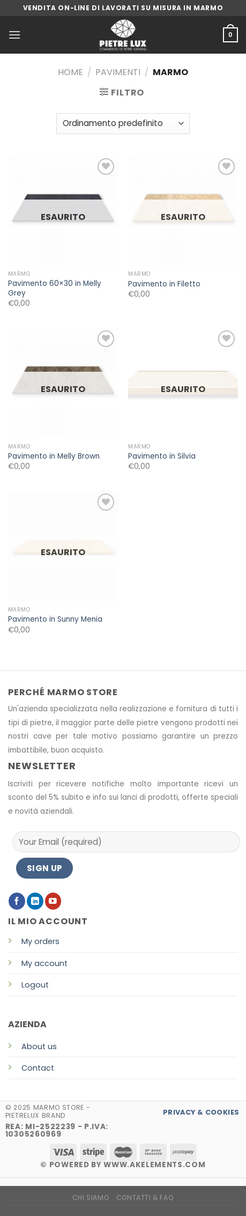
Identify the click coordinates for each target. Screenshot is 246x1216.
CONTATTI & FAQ (145, 1197)
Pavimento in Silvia (162, 456)
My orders (40, 941)
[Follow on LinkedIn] (35, 901)
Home (70, 72)
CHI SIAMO (90, 1197)
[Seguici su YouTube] (53, 901)
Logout (35, 984)
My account (44, 963)
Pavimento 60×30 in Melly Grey (54, 288)
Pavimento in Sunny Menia (55, 619)
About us (39, 1046)
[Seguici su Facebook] (17, 901)
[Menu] (14, 34)
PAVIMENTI (117, 72)
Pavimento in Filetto (164, 284)
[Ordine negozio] (123, 123)
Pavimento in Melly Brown (54, 456)
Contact (37, 1068)
